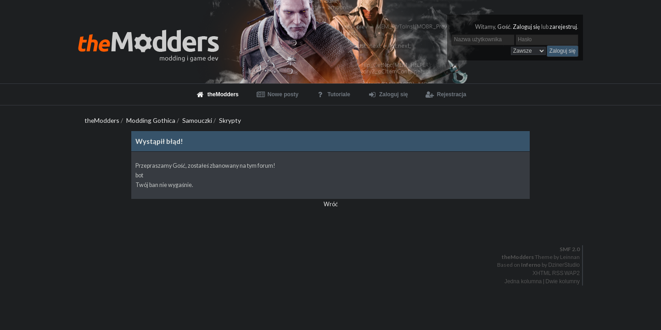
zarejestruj (563, 26)
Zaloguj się (526, 26)
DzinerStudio (564, 265)
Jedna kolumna (523, 281)
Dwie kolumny (562, 281)
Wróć (331, 204)
